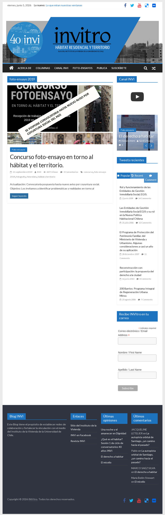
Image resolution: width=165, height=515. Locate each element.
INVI (39, 172)
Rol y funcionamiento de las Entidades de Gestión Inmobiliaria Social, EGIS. (135, 191)
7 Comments (147, 299)
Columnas (43, 68)
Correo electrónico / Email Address (132, 333)
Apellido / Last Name (129, 369)
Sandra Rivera (146, 140)
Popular (123, 175)
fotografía (21, 176)
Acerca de (24, 68)
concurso (88, 172)
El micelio (106, 462)
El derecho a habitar (136, 136)
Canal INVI (61, 68)
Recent (137, 175)
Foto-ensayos (82, 68)
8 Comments (145, 279)
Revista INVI (78, 441)
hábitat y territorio (46, 176)
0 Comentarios (69, 172)
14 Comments (144, 198)
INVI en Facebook (81, 435)
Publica (102, 68)
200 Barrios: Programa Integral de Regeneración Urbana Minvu (137, 292)
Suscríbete (119, 68)
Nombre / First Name (130, 352)
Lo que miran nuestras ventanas (64, 5)
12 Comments (145, 222)
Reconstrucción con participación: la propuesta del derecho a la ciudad (137, 271)
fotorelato (32, 176)
